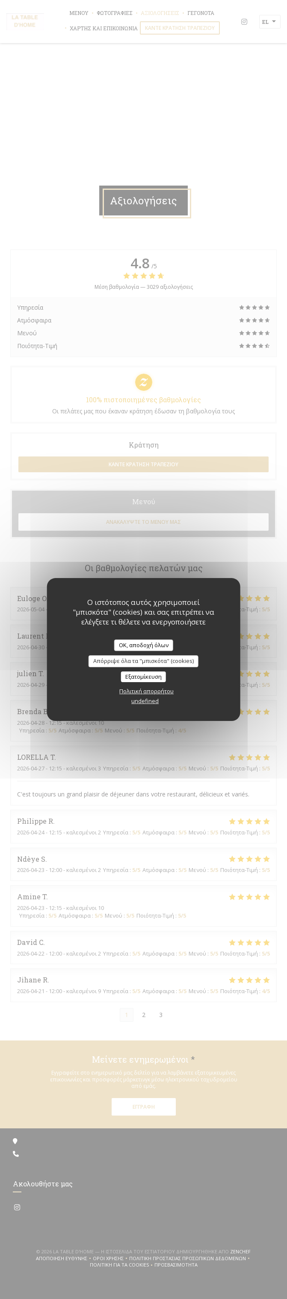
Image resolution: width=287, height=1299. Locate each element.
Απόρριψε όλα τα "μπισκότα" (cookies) (143, 661)
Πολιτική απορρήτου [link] (146, 691)
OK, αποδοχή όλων (144, 645)
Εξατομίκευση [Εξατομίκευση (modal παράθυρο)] (143, 676)
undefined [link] (145, 701)
